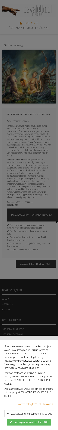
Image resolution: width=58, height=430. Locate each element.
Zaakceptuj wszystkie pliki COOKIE (29, 422)
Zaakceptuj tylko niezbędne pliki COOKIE (29, 414)
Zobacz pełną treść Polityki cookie (36, 404)
